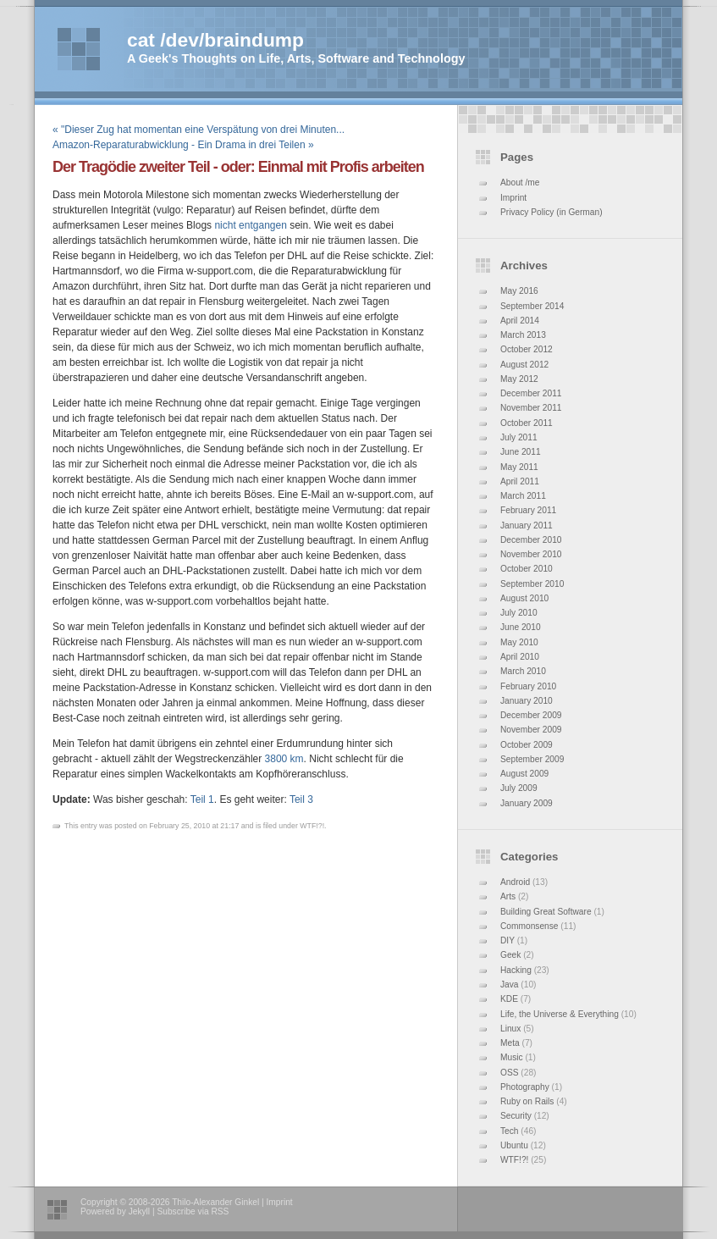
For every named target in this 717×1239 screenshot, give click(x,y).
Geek (510, 955)
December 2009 (531, 715)
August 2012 (524, 364)
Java (509, 984)
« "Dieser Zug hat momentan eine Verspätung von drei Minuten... (198, 130)
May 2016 (519, 291)
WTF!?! (514, 1159)
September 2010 (532, 584)
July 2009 (519, 788)
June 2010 (520, 627)
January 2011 (526, 525)
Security (516, 1115)
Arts (508, 896)
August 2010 (524, 598)
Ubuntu (514, 1145)
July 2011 (519, 437)
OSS (509, 1072)
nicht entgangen (250, 225)
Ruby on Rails (527, 1101)
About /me (519, 182)
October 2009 (526, 744)
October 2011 (526, 423)
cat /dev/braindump (215, 40)
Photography (524, 1087)
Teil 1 (202, 799)
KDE (509, 999)
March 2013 (523, 335)
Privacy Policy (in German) (551, 212)
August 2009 (524, 773)
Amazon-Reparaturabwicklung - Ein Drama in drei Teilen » (183, 145)
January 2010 (526, 700)
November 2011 (531, 407)
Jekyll (139, 1211)
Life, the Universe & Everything (559, 1014)
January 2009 (526, 803)
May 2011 (519, 467)
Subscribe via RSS (193, 1211)
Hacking (516, 970)
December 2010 (531, 540)
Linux (510, 1028)
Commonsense (529, 926)
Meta (510, 1043)
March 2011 (523, 496)
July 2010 (519, 612)
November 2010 (531, 554)
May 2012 (519, 379)
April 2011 (519, 481)
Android (515, 882)
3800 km (284, 759)
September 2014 (532, 306)
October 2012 (526, 349)
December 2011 (531, 393)
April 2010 (519, 656)
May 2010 (519, 642)
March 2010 (523, 671)
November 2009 (531, 729)
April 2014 (519, 320)
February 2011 (528, 510)
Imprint (513, 197)
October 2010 (526, 568)
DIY (507, 940)
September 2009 (532, 759)
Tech (509, 1131)
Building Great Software (546, 911)
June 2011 (520, 451)
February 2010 (528, 686)
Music (511, 1057)
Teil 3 (301, 799)
